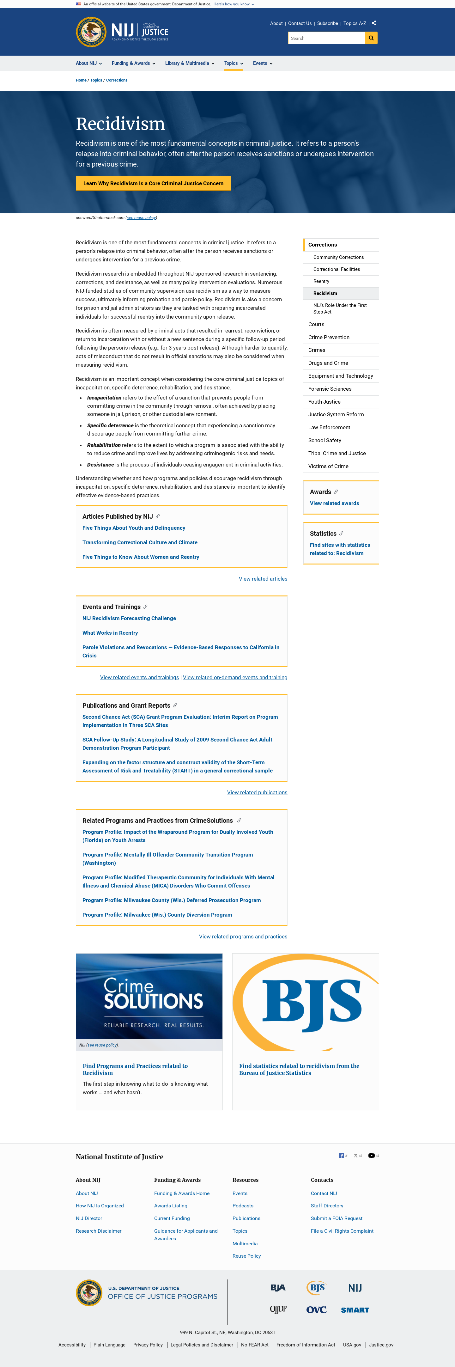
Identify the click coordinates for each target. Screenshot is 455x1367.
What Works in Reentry (110, 633)
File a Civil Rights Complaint (342, 1231)
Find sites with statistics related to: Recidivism (340, 549)
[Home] (140, 31)
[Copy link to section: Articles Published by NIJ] (156, 516)
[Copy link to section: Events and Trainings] (144, 606)
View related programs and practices (243, 936)
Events (240, 1193)
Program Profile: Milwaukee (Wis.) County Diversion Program (157, 915)
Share (376, 24)
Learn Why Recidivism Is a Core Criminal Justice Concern (153, 183)
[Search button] (371, 38)
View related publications (257, 792)
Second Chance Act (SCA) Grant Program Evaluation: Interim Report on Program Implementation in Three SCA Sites (180, 721)
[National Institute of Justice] (355, 1285)
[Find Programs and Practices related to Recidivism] (149, 1002)
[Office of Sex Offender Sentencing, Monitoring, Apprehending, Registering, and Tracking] (355, 1308)
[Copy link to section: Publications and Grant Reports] (173, 705)
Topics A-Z (354, 23)
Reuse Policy (247, 1256)
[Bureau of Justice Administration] (278, 1285)
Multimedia (245, 1244)
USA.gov (352, 1345)
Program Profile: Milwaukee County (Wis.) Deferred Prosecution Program (171, 900)
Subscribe (327, 23)
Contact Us (300, 23)
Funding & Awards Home (181, 1193)
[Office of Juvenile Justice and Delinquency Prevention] (278, 1311)
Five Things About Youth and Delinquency (133, 528)
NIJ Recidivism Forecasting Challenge (129, 618)
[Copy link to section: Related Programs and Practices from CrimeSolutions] (237, 820)
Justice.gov (381, 1345)
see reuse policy (141, 217)
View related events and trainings (139, 677)
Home (81, 80)
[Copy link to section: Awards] (334, 491)
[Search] (326, 38)
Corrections (117, 80)
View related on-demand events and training (235, 677)
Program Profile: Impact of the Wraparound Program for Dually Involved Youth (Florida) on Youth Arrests (177, 836)
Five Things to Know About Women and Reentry (140, 557)
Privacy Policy (148, 1345)
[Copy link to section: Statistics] (340, 533)
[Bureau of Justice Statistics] (316, 1293)
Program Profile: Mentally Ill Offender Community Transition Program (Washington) (167, 858)
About (276, 23)
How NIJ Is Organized (100, 1206)
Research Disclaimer (98, 1231)
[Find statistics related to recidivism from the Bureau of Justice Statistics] (306, 1002)
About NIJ (87, 1193)
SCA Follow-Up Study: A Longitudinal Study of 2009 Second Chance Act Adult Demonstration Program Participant (177, 743)
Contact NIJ (324, 1193)
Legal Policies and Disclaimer (202, 1345)
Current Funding (172, 1218)
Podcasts (243, 1206)
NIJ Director (89, 1218)
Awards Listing (170, 1206)
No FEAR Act (255, 1345)
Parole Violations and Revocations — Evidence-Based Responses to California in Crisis (181, 651)
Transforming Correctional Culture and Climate (139, 542)
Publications (246, 1218)
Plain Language (109, 1345)
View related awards (334, 503)
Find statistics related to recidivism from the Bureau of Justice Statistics (299, 1070)
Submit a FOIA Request (336, 1218)
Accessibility (72, 1345)
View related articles (263, 579)
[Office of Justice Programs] (91, 31)
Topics (96, 80)
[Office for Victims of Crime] (316, 1310)
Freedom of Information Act (305, 1345)
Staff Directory (327, 1206)
